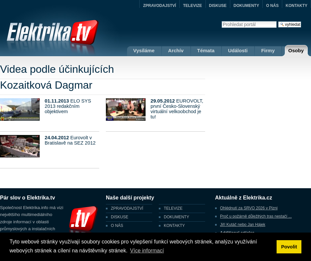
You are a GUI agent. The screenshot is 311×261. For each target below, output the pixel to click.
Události (237, 50)
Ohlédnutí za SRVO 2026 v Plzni (249, 208)
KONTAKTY (296, 5)
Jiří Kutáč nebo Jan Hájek (242, 224)
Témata (206, 50)
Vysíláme (144, 50)
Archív (176, 50)
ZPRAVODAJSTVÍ (159, 5)
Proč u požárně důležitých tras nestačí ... (256, 216)
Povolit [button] (289, 246)
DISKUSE (218, 5)
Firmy (268, 50)
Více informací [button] (147, 250)
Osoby (296, 50)
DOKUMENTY (246, 5)
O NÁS (272, 5)
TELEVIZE (192, 5)
